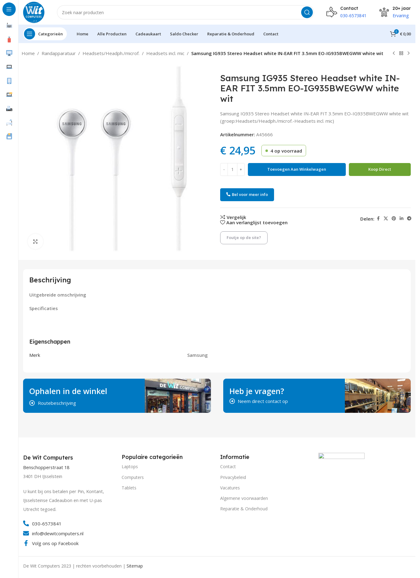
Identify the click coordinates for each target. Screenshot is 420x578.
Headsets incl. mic (165, 53)
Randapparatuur (59, 53)
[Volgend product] (408, 53)
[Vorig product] (394, 53)
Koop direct (379, 169)
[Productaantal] (232, 169)
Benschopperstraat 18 (46, 467)
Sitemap (135, 566)
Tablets (129, 488)
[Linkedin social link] (401, 218)
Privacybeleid (233, 477)
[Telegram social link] (409, 218)
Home (28, 53)
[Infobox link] (49, 458)
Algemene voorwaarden (244, 498)
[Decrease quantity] (224, 169)
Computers (133, 477)
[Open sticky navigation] (45, 34)
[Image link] (341, 475)
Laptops (130, 466)
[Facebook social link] (378, 218)
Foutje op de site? (244, 237)
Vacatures (230, 488)
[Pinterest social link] (394, 218)
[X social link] (386, 218)
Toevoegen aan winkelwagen (296, 169)
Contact (228, 466)
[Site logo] (34, 12)
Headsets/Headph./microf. (111, 53)
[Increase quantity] (241, 169)
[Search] (185, 12)
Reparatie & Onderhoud (244, 509)
